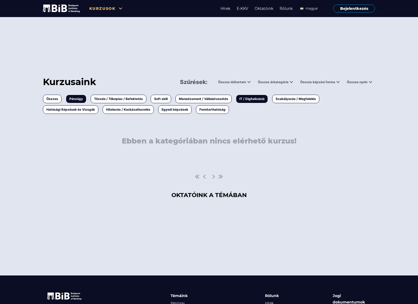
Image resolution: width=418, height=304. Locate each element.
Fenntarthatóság (212, 109)
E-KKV (242, 8)
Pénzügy (76, 99)
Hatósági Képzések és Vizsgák (70, 109)
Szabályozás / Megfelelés (296, 99)
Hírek (225, 8)
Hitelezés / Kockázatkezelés (128, 109)
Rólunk (286, 8)
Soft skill (161, 99)
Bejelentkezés (354, 8)
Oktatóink (264, 8)
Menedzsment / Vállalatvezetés (203, 99)
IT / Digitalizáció (251, 99)
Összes (52, 99)
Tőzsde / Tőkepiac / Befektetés (118, 99)
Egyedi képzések (175, 109)
